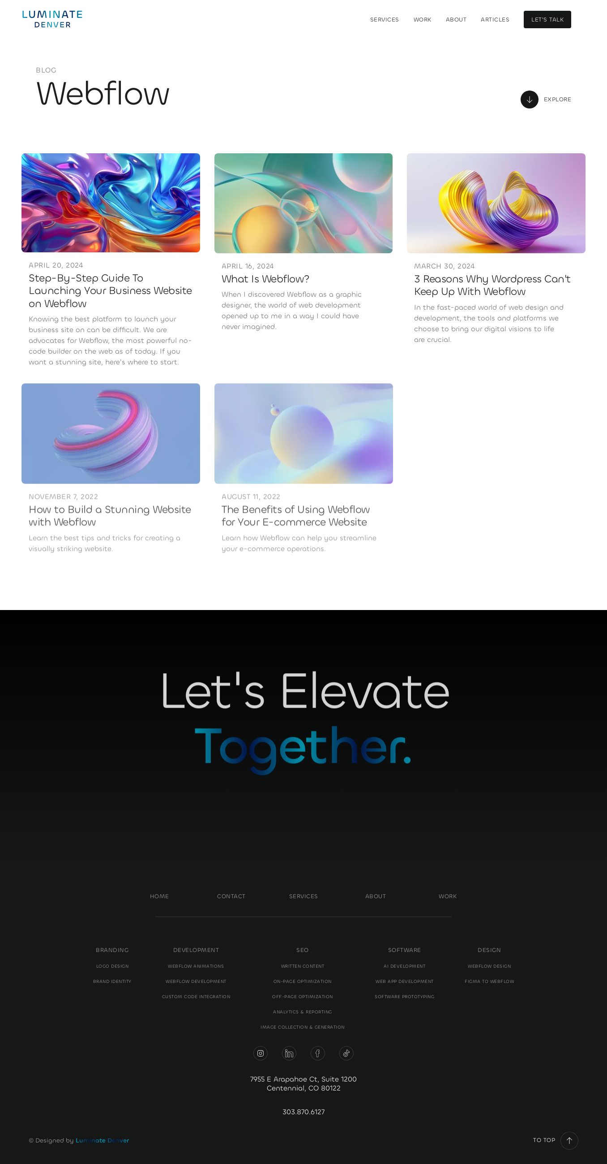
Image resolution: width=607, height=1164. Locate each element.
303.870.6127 (303, 1111)
